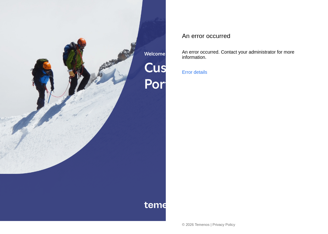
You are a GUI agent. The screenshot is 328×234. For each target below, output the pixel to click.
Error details (194, 72)
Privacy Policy (224, 225)
